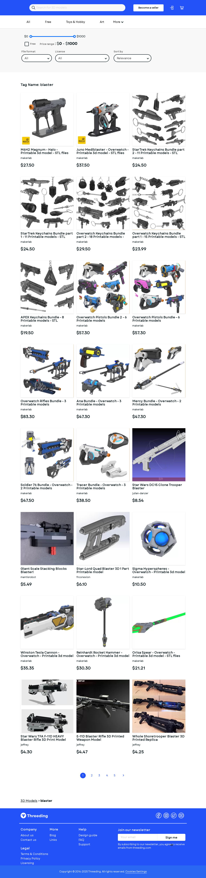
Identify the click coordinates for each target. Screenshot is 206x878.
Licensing (27, 863)
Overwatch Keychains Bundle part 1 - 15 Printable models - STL (158, 235)
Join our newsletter (134, 830)
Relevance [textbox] (124, 58)
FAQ (81, 840)
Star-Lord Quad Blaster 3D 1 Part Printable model (102, 570)
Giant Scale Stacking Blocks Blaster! (44, 570)
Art (102, 22)
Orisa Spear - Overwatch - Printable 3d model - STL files (156, 654)
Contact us (28, 840)
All (28, 22)
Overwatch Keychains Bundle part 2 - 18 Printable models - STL (100, 235)
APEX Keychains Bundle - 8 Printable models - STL (42, 319)
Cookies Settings (136, 871)
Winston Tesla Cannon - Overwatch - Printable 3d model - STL (47, 654)
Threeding (34, 815)
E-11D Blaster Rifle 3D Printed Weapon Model (100, 738)
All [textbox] (26, 58)
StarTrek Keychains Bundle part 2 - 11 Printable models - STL (158, 151)
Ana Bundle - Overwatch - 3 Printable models (98, 403)
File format (28, 51)
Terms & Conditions (34, 854)
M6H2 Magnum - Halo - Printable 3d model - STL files (44, 151)
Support (84, 844)
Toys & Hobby (75, 22)
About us (27, 835)
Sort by (118, 51)
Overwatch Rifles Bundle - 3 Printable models (43, 403)
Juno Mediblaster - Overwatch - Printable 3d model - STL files (102, 151)
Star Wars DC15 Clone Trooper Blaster (157, 486)
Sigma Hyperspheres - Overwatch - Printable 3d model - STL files (158, 570)
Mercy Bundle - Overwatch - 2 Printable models (156, 403)
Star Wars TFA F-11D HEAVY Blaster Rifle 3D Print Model (43, 738)
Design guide (88, 835)
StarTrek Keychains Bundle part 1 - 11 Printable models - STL (47, 235)
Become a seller (148, 7)
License (60, 51)
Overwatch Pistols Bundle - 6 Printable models (156, 319)
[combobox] (36, 58)
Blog (53, 835)
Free (48, 22)
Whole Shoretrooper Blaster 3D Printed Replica (158, 738)
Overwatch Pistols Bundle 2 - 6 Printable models (101, 319)
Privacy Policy (30, 859)
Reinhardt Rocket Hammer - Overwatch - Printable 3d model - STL (102, 654)
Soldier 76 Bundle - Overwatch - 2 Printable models (46, 486)
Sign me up (171, 838)
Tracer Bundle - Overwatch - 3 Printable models (101, 486)
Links (53, 840)
